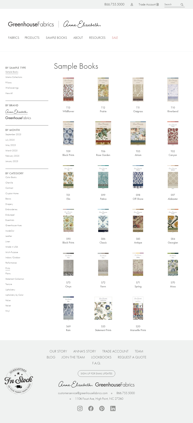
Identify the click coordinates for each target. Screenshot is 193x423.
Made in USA (11, 246)
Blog (51, 357)
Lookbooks (101, 357)
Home (31, 24)
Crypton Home (12, 193)
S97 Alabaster (173, 196)
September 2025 (13, 134)
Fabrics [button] (13, 38)
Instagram (79, 408)
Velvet (8, 305)
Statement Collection (14, 278)
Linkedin (113, 408)
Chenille (9, 182)
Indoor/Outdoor (12, 257)
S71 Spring (138, 284)
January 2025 (11, 161)
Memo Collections (13, 77)
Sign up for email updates (96, 373)
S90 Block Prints (68, 240)
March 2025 (11, 150)
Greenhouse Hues (13, 225)
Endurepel (10, 214)
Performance (11, 262)
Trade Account (147, 4)
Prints (7, 268)
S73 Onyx (68, 284)
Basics (8, 198)
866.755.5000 (125, 393)
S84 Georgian (173, 240)
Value (8, 300)
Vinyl (7, 310)
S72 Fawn (103, 284)
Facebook (90, 408)
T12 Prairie (103, 109)
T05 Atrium (138, 153)
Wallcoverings (12, 87)
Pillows (8, 82)
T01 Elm (68, 196)
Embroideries (11, 209)
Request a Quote (132, 357)
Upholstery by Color (14, 294)
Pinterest (102, 408)
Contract (9, 187)
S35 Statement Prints (103, 328)
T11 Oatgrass (138, 109)
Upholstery (10, 289)
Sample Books (11, 71)
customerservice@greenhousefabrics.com (83, 393)
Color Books (11, 177)
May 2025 (10, 145)
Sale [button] (115, 38)
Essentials (9, 220)
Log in (126, 4)
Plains (8, 273)
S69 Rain (68, 328)
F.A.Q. (96, 363)
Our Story (58, 351)
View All (9, 93)
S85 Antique (138, 240)
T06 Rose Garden (103, 153)
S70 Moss (173, 284)
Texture (8, 284)
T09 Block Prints (68, 153)
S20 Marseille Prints (138, 328)
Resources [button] (97, 38)
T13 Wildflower (68, 109)
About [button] (78, 38)
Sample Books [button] (56, 38)
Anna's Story (84, 351)
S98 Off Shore (138, 196)
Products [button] (32, 38)
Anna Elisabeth (82, 24)
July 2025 (10, 139)
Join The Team (73, 357)
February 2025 (12, 155)
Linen (7, 241)
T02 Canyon (173, 153)
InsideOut (9, 230)
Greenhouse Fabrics (18, 118)
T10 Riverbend (172, 109)
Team (139, 351)
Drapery (9, 203)
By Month (12, 130)
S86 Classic (103, 240)
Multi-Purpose (11, 251)
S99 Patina (103, 196)
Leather (8, 236)
